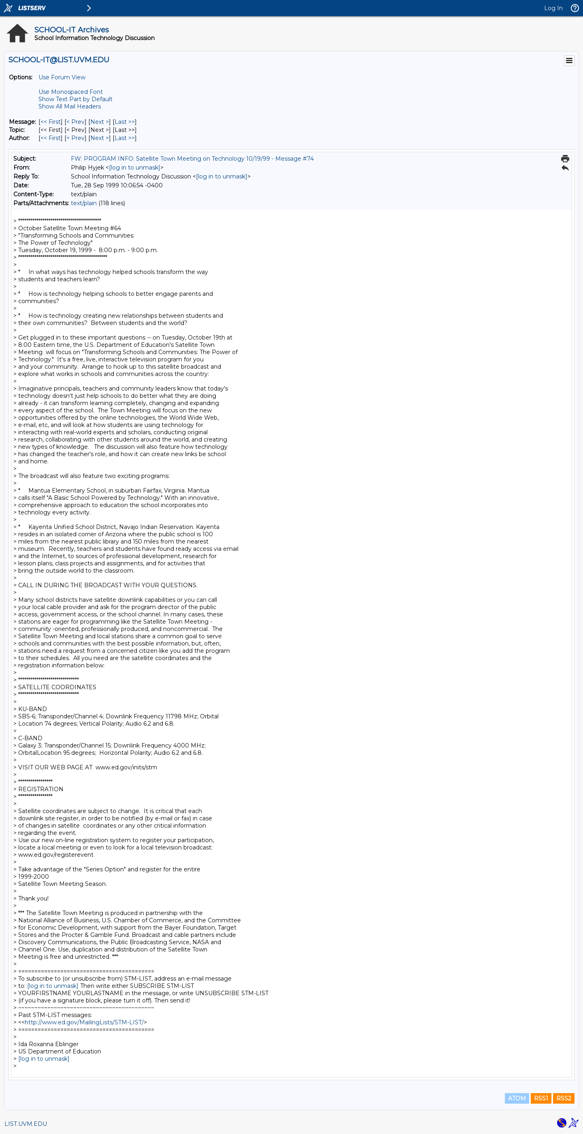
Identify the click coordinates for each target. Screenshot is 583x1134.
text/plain (84, 203)
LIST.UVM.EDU (25, 1124)
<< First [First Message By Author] (50, 138)
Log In (553, 8)
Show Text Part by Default (75, 99)
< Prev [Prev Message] (75, 121)
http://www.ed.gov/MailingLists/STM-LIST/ (84, 1022)
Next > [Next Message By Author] (99, 138)
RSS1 (541, 1098)
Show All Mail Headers (69, 106)
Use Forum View (61, 77)
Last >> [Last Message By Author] (125, 138)
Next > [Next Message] (99, 121)
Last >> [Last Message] (125, 121)
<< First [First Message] (50, 121)
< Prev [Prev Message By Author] (75, 138)
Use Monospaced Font (70, 92)
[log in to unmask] (134, 167)
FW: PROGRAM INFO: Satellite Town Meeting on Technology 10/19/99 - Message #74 (192, 158)
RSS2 (563, 1098)
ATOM (517, 1098)
